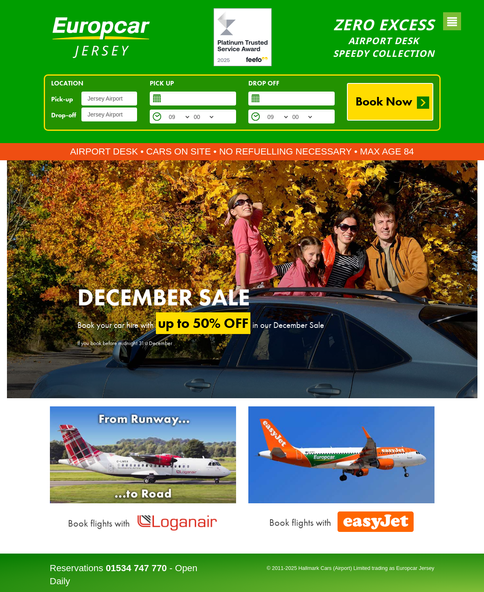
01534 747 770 (136, 568)
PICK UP (162, 83)
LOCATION (67, 83)
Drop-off (63, 115)
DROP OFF (263, 83)
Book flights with (143, 523)
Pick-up (62, 99)
